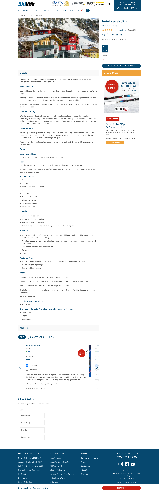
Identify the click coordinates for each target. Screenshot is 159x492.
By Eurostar (22, 478)
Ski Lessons (54, 482)
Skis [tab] (22, 337)
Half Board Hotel (120, 30)
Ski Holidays (24, 11)
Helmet (33, 370)
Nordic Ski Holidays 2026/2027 (29, 458)
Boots (33, 366)
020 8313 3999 (127, 8)
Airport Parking (55, 458)
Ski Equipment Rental (58, 478)
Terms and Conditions (89, 458)
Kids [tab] (51, 337)
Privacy (84, 462)
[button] (58, 73)
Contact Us (74, 11)
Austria (30, 15)
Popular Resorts (52, 11)
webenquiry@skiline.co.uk (127, 482)
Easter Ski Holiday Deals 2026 (29, 470)
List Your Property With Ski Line (62, 474)
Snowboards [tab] (37, 337)
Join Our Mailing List (57, 470)
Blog (65, 11)
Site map (84, 474)
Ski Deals (37, 11)
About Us (84, 470)
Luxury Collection (25, 482)
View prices (121, 65)
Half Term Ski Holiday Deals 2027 (30, 466)
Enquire (121, 488)
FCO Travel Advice (56, 466)
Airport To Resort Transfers (60, 462)
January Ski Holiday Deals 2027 (30, 462)
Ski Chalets (22, 474)
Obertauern (38, 15)
